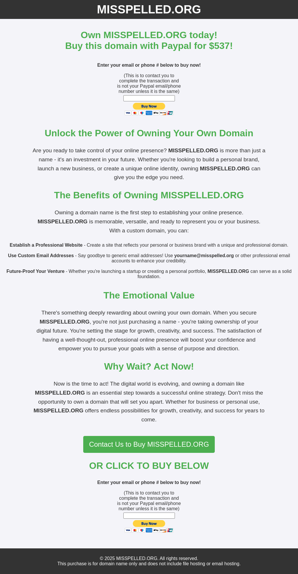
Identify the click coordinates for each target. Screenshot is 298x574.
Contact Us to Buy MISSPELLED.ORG (149, 444)
